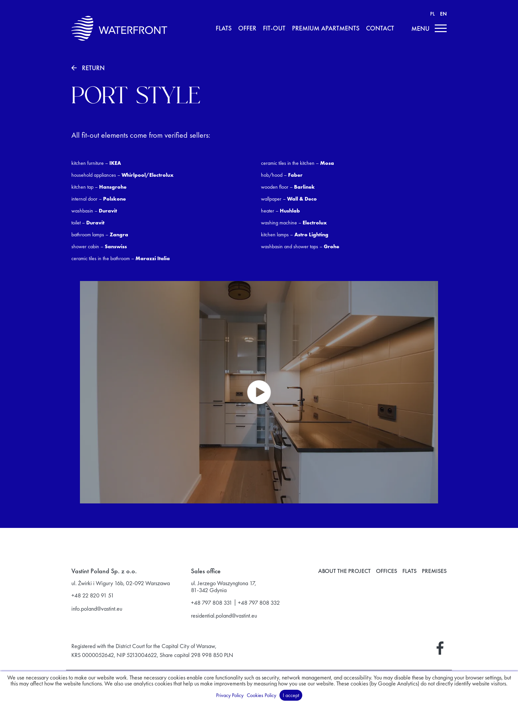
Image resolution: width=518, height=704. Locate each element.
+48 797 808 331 (211, 602)
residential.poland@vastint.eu (224, 615)
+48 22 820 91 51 (92, 595)
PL (432, 14)
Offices (386, 571)
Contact (380, 28)
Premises (434, 571)
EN (443, 14)
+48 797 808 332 (259, 602)
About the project (344, 571)
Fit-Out (274, 28)
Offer (247, 28)
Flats (224, 28)
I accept (291, 695)
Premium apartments (325, 28)
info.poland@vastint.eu (96, 608)
